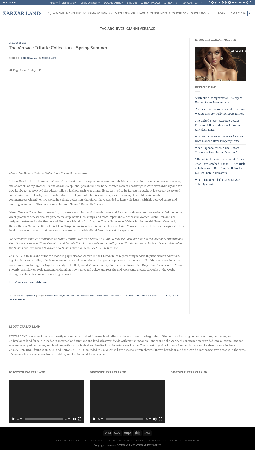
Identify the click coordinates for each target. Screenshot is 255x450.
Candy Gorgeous (90, 2)
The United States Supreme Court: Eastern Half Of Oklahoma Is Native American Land (218, 125)
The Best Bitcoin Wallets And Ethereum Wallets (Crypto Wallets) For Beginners (220, 112)
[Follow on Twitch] (251, 2)
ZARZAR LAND (22, 13)
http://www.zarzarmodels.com (28, 282)
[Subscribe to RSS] (226, 2)
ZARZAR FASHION (113, 2)
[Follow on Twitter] (219, 2)
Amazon (54, 2)
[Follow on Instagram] (212, 2)
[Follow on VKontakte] (244, 2)
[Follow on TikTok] (216, 2)
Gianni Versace (54, 295)
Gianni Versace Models (107, 295)
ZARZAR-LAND (49, 58)
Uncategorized (17, 43)
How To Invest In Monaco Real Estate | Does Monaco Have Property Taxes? (220, 139)
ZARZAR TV (171, 2)
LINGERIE (132, 2)
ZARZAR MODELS (150, 2)
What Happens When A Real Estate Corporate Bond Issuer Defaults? (217, 150)
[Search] (49, 13)
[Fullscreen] (80, 419)
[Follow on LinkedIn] (229, 2)
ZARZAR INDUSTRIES (149, 445)
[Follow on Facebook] (209, 2)
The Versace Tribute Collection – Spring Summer (58, 47)
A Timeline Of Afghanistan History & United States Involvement (218, 100)
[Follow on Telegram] (247, 2)
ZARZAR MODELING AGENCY (135, 295)
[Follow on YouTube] (233, 2)
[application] (46, 401)
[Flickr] (236, 2)
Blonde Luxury (69, 2)
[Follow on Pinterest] (223, 2)
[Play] (13, 419)
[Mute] (74, 419)
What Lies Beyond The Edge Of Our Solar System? (217, 182)
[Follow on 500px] (240, 2)
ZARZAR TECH (192, 2)
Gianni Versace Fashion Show (78, 295)
